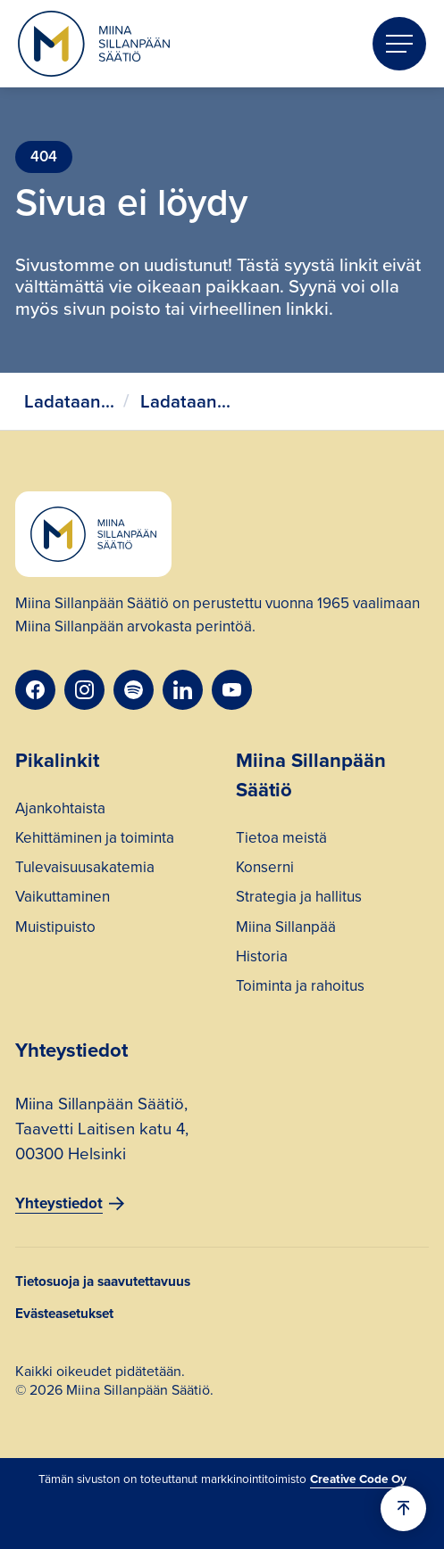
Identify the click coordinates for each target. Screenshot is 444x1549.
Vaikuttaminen (62, 899)
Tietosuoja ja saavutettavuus (102, 1281)
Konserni (265, 869)
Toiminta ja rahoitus (300, 988)
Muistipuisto (55, 929)
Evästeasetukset (64, 1313)
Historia (262, 959)
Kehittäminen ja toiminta (94, 840)
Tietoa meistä (281, 840)
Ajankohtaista (60, 811)
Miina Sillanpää (286, 929)
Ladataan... (69, 401)
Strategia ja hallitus (299, 899)
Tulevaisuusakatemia (85, 869)
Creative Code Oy (358, 1478)
